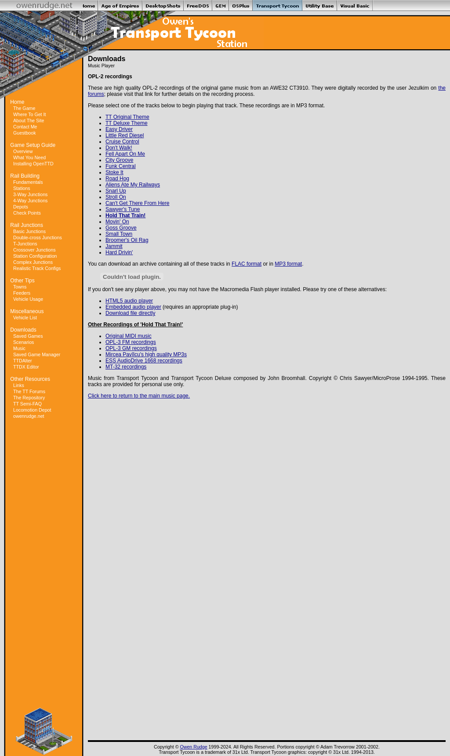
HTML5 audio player (129, 301)
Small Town (118, 234)
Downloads (23, 330)
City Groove (119, 160)
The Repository (29, 397)
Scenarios (23, 342)
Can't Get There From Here (137, 203)
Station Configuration (35, 256)
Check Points (27, 212)
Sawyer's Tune (122, 209)
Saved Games (28, 336)
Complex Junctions (33, 262)
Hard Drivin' (119, 252)
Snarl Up (115, 191)
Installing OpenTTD (33, 163)
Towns (19, 286)
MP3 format (288, 264)
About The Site (28, 120)
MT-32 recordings (125, 367)
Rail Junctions (26, 225)
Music (19, 348)
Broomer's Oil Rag (127, 240)
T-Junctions (25, 243)
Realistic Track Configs (37, 268)
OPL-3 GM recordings (131, 348)
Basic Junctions (29, 231)
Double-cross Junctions (37, 237)
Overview (23, 151)
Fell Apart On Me (125, 154)
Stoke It (114, 172)
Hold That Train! (125, 215)
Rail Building (25, 176)
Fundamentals (28, 182)
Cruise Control (122, 142)
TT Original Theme (127, 117)
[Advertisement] (44, 563)
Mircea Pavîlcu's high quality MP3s (146, 354)
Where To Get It (29, 114)
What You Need (29, 157)
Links (18, 385)
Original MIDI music (128, 336)
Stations (21, 188)
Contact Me (25, 126)
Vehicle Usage (28, 299)
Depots (20, 206)
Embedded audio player (133, 307)
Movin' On (117, 222)
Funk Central (120, 166)
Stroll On (115, 197)
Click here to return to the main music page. (139, 396)
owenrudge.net (28, 416)
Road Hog (117, 178)
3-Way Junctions (30, 194)
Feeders (21, 293)
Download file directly (130, 313)
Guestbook (24, 132)
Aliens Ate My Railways (132, 185)
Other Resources (30, 379)
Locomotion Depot (32, 410)
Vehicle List (25, 317)
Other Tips (22, 281)
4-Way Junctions (30, 200)
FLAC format (246, 264)
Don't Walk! (118, 148)
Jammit (114, 246)
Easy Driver (119, 129)
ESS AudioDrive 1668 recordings (143, 361)
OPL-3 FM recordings (130, 342)
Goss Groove (121, 228)
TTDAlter (22, 360)
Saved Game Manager (36, 354)
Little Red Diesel (124, 135)
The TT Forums (29, 391)
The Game (24, 108)
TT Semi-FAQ (27, 403)
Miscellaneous (27, 311)
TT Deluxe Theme (126, 123)
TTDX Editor (26, 366)
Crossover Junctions (34, 249)
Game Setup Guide (32, 145)
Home (17, 102)
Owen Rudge (193, 746)
